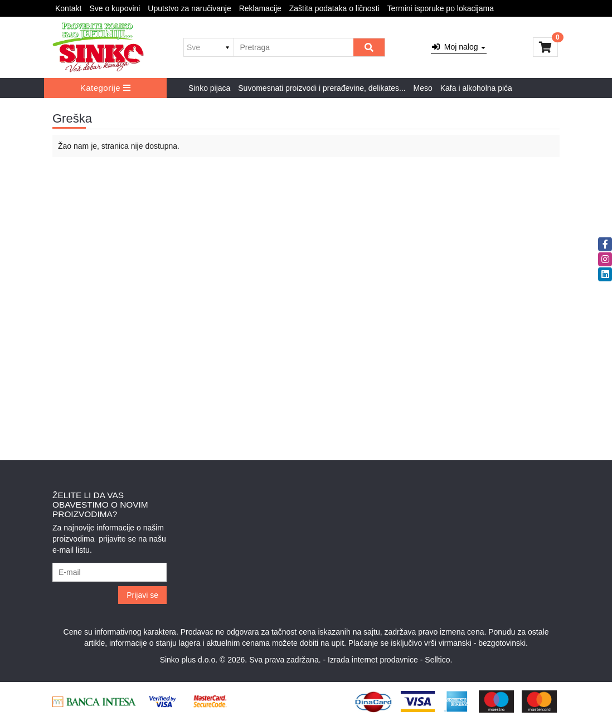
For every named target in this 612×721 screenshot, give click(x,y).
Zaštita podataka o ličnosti (334, 8)
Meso (423, 88)
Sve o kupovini (114, 8)
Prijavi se (142, 595)
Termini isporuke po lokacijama (440, 8)
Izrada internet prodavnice (373, 659)
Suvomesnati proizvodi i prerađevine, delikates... (321, 88)
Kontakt (68, 8)
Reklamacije (260, 8)
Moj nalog (458, 46)
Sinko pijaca (209, 88)
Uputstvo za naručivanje (189, 8)
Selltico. (438, 659)
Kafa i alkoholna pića (476, 88)
